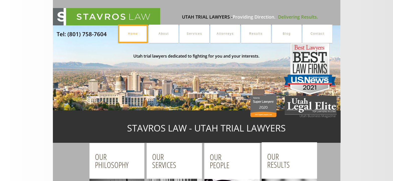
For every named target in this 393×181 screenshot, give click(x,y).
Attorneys (225, 33)
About (163, 33)
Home (133, 33)
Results (256, 33)
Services (194, 33)
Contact (317, 33)
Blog (287, 33)
